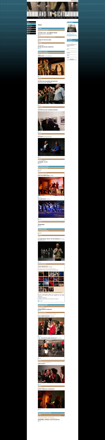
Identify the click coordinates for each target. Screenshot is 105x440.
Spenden (29, 29)
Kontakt (72, 0)
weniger (41, 300)
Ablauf (29, 23)
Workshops (30, 25)
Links (29, 33)
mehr (40, 35)
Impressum (76, 0)
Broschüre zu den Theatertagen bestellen (71, 34)
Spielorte (29, 27)
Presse (29, 31)
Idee (28, 21)
